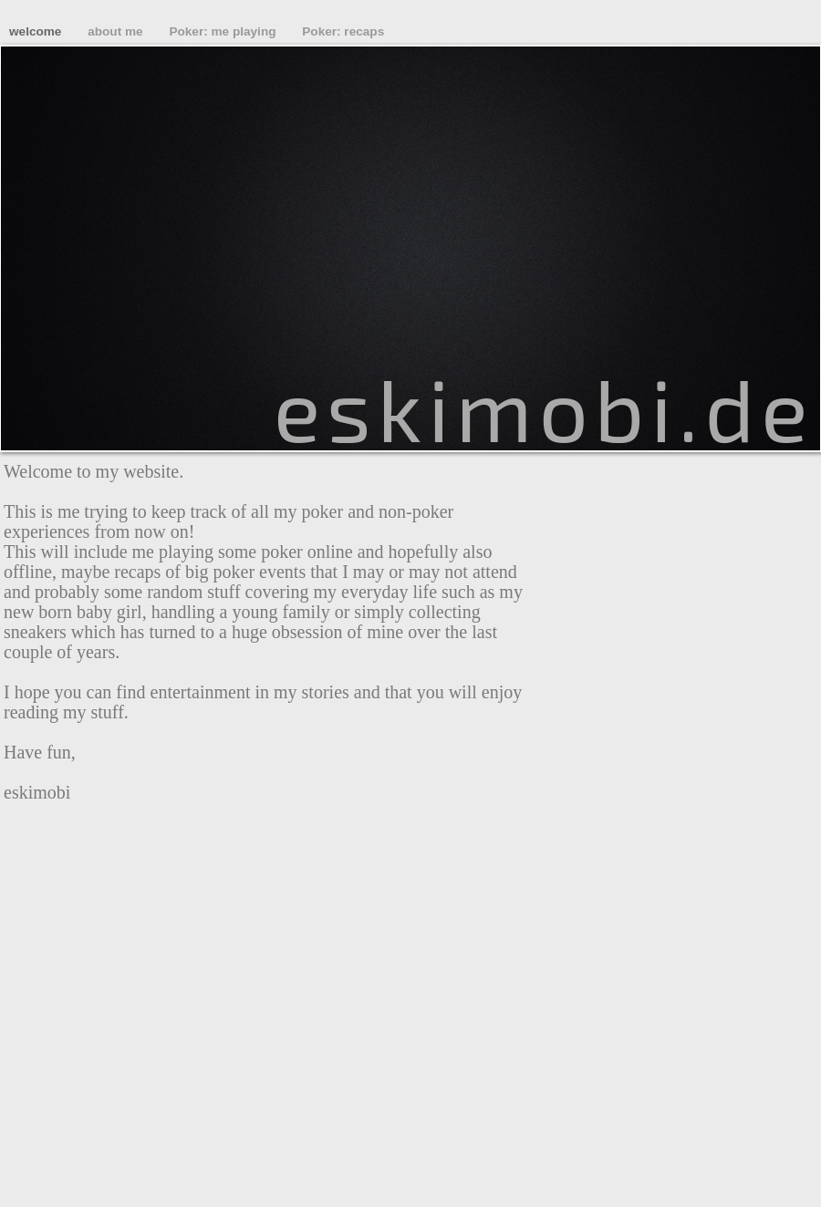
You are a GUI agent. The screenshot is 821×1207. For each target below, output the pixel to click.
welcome (37, 31)
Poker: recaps (343, 31)
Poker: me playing (224, 31)
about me (117, 31)
